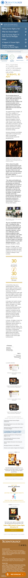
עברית (12, 551)
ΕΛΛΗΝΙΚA (23, 553)
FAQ (15, 559)
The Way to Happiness (12, 58)
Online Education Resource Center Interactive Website (12, 439)
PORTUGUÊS (9, 554)
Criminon (12, 569)
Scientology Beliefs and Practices (15, 558)
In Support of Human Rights (10, 42)
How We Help (4, 61)
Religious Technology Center (12, 566)
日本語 (15, 551)
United (4, 39)
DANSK (3, 551)
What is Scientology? (10, 565)
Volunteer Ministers (9, 559)
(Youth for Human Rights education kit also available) (14, 534)
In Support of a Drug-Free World (13, 570)
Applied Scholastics (20, 57)
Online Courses (22, 559)
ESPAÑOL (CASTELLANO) (15, 553)
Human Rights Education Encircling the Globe (13, 442)
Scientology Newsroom (18, 565)
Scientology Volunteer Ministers (11, 567)
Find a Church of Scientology (18, 560)
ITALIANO (4, 554)
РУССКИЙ (19, 551)
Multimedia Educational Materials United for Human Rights (13, 428)
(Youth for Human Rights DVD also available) (14, 479)
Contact (10, 560)
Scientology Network (16, 564)
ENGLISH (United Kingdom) (18, 550)
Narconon (17, 569)
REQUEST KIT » (14, 530)
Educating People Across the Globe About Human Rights (13, 424)
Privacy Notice (4, 576)
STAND (22, 568)
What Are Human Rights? (10, 32)
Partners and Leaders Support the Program (14, 447)
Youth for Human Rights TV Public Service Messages (10, 36)
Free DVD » (14, 475)
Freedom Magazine (16, 568)
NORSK (18, 552)
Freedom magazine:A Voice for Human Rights (10, 46)
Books (18, 559)
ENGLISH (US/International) (7, 550)
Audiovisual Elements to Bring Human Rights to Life (13, 435)
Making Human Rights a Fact (11, 29)
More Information (5, 560)
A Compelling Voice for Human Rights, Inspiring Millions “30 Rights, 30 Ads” (12, 432)
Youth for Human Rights (12, 571)
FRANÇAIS (8, 551)
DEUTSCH (11, 552)
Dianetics (10, 564)
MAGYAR (15, 552)
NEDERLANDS (5, 552)
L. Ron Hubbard (5, 558)
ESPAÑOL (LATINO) (6, 553)
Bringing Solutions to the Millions (11, 445)
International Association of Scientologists (12, 568)
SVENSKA (23, 552)
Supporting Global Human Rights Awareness (11, 421)
